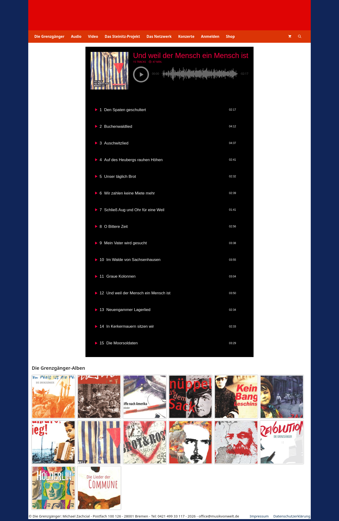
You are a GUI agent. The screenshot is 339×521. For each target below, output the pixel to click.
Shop (230, 36)
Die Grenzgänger (49, 36)
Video (93, 36)
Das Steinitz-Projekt (122, 36)
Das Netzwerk (159, 36)
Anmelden (210, 36)
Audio (76, 36)
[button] (300, 36)
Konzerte (186, 36)
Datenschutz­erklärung (291, 518)
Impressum (259, 518)
